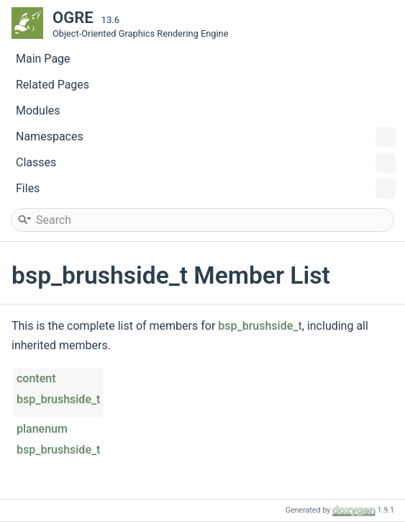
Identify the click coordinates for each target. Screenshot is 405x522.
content (36, 378)
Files (206, 189)
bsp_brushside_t (259, 326)
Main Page (43, 59)
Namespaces (206, 137)
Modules (38, 110)
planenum (42, 429)
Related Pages (52, 84)
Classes (206, 163)
